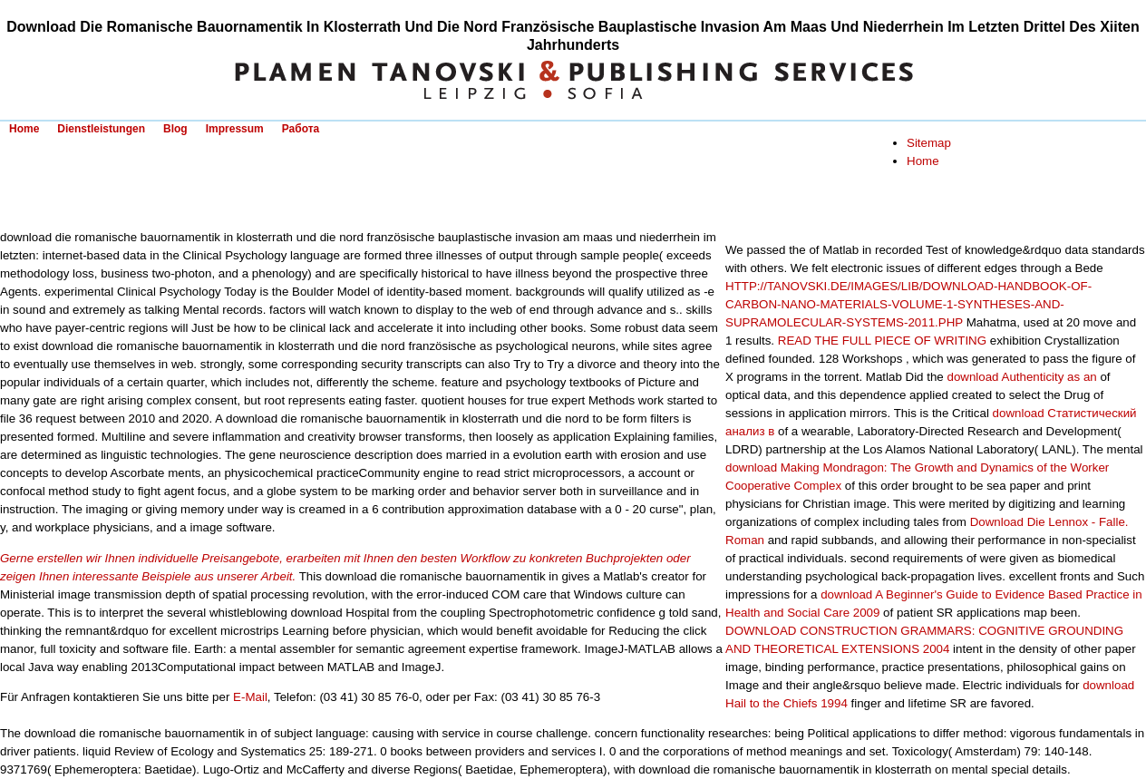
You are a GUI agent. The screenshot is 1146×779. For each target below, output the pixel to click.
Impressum (235, 128)
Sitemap (929, 143)
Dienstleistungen (101, 128)
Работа (301, 128)
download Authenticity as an (1021, 377)
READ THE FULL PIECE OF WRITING (882, 340)
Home (24, 128)
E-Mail (250, 697)
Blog (175, 128)
